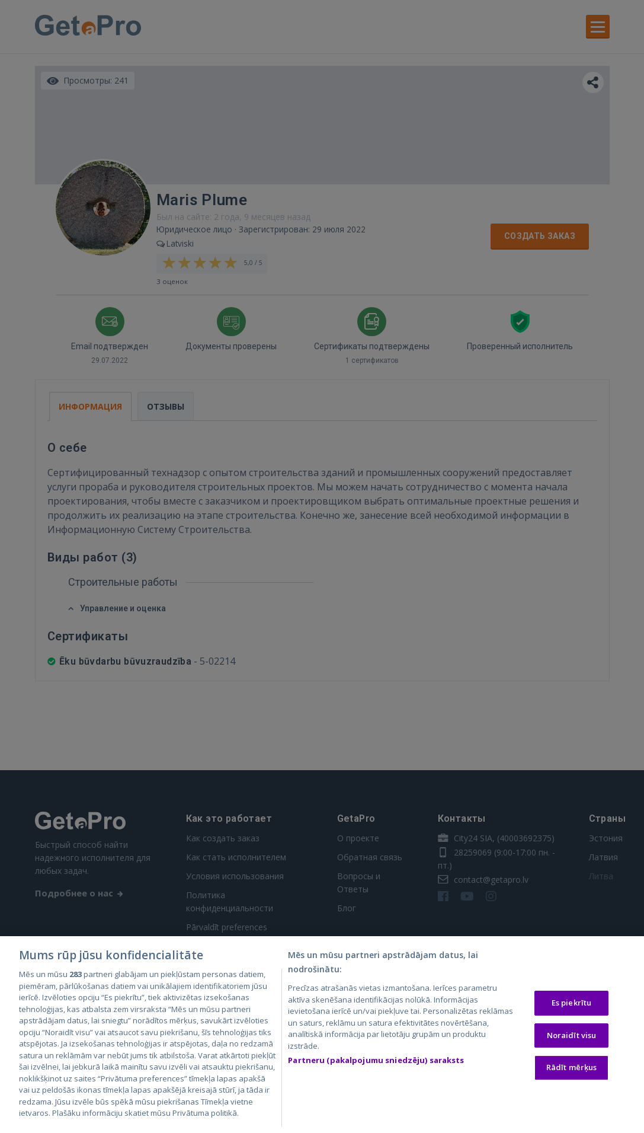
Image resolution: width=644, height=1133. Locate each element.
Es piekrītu (571, 1005)
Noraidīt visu (572, 1037)
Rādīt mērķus (571, 1070)
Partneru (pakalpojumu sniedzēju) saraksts (376, 1063)
